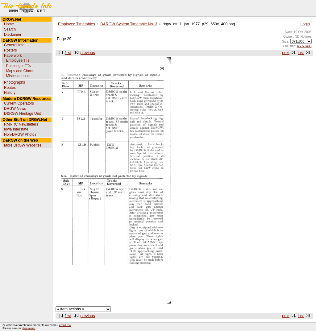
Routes (10, 87)
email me (65, 325)
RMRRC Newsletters (21, 124)
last (301, 53)
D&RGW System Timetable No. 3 (128, 24)
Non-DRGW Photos (20, 134)
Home (9, 24)
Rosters (10, 50)
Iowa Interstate (16, 129)
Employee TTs (18, 60)
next (285, 53)
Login (305, 24)
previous (87, 53)
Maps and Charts (20, 71)
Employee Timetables (76, 24)
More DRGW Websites (22, 145)
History (9, 92)
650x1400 (304, 46)
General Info (14, 45)
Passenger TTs (18, 66)
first (68, 53)
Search (10, 29)
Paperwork (13, 55)
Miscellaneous (18, 76)
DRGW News (15, 108)
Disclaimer (12, 34)
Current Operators (19, 103)
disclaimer (29, 328)
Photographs (14, 82)
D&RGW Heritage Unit (22, 113)
